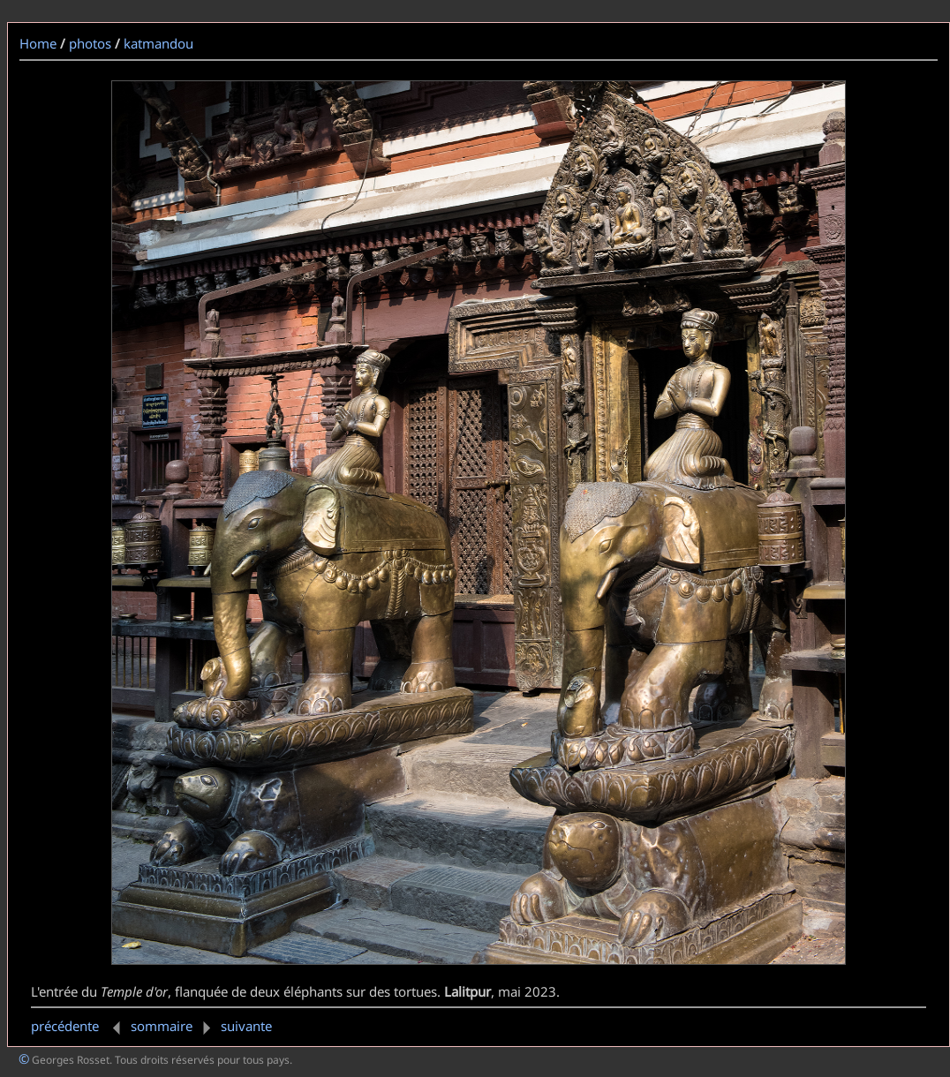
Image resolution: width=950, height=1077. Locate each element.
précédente (79, 1026)
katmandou (158, 43)
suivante (234, 1026)
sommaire (161, 1026)
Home (38, 43)
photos (90, 43)
